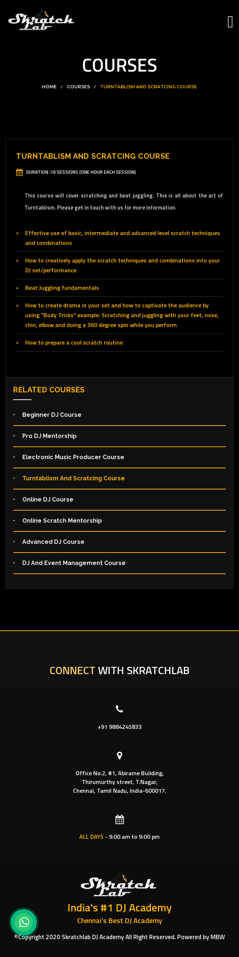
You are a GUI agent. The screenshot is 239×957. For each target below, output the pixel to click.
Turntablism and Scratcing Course (148, 87)
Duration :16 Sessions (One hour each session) (81, 172)
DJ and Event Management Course (74, 563)
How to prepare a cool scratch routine (74, 342)
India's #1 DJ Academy (120, 907)
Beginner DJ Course (51, 414)
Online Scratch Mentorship (62, 520)
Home (49, 87)
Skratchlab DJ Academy (93, 937)
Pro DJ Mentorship (49, 436)
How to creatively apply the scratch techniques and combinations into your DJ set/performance (122, 265)
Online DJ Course (47, 499)
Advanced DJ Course (53, 541)
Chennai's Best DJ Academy (119, 920)
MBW (217, 937)
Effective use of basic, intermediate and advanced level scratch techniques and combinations (122, 237)
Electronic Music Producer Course (73, 457)
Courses (78, 87)
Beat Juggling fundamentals (62, 287)
